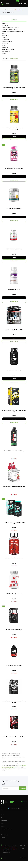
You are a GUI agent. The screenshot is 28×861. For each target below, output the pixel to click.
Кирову (13, 767)
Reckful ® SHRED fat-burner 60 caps (14, 168)
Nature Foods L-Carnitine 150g (14, 208)
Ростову (3, 767)
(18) (7, 41)
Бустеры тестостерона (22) (8, 49)
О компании (3, 814)
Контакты (2, 826)
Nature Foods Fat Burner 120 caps (14, 249)
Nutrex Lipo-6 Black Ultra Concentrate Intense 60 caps (14, 411)
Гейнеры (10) (4, 45)
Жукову (7, 768)
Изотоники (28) (5, 39)
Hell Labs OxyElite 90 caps (14, 289)
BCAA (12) (4, 53)
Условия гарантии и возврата (6, 817)
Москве (24, 765)
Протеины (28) (5, 25)
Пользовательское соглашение (6, 831)
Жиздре (3, 768)
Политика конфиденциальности (6, 829)
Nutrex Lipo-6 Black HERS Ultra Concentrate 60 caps (14, 523)
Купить (14, 96)
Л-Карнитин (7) (5, 35)
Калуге (16, 767)
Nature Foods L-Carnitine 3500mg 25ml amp (14, 486)
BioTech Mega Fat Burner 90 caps (14, 665)
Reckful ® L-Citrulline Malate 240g (14, 329)
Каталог (24, 802)
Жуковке (11, 768)
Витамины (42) (5, 47)
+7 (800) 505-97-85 (6, 858)
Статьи (2, 823)
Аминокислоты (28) (6, 51)
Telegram (14, 808)
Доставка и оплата (4, 820)
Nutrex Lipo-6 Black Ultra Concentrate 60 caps (14, 736)
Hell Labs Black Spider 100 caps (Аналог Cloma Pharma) (14, 88)
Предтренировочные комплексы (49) (10, 29)
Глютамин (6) (5, 43)
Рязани (20, 765)
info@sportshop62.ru (6, 852)
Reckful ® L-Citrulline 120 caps (14, 370)
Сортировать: (6, 58)
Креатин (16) (4, 37)
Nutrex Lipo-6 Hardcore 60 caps (14, 629)
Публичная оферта (4, 834)
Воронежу (8, 767)
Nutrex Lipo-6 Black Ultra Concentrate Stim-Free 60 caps (14, 701)
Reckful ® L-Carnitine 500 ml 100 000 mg (14, 450)
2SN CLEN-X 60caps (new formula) (14, 593)
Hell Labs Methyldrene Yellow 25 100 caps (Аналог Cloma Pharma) (14, 128)
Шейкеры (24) (5, 23)
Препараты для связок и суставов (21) (10, 27)
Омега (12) (4, 33)
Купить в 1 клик (14, 99)
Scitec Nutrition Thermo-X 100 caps (14, 558)
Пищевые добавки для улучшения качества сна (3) (13, 31)
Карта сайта (3, 837)
